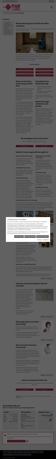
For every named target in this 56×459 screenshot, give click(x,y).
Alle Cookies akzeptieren (42, 228)
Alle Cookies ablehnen (30, 228)
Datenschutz (46, 231)
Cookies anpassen (19, 228)
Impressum (39, 231)
